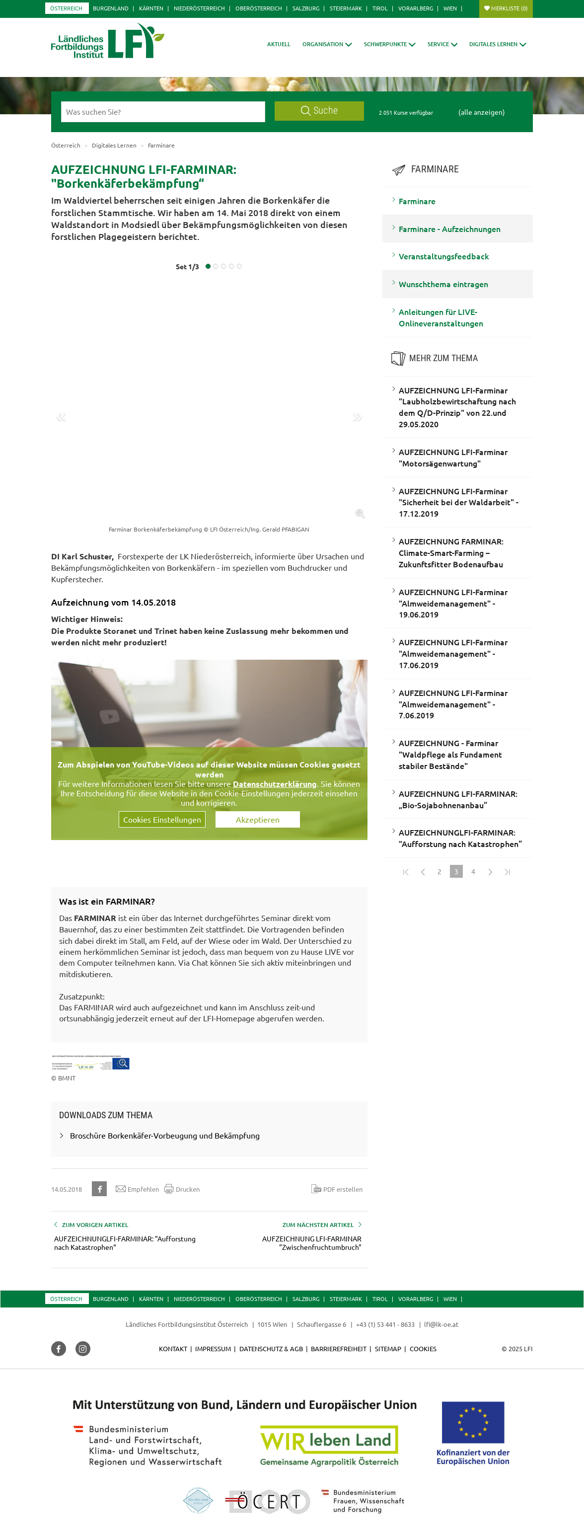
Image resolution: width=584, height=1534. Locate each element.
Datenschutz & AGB (271, 1348)
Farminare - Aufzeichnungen (450, 228)
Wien (450, 8)
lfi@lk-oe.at (441, 1324)
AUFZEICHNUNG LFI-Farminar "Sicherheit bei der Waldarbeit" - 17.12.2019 (458, 502)
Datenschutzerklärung (275, 783)
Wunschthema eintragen (443, 283)
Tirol (380, 8)
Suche (319, 110)
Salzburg (305, 8)
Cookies (423, 1348)
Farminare (417, 200)
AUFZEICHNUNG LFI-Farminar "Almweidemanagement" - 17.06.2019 (453, 653)
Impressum (213, 1348)
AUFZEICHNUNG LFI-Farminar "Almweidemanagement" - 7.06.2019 (453, 704)
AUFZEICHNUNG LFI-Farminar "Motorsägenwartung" (453, 457)
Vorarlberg (415, 8)
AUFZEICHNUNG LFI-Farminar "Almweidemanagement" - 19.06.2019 (453, 603)
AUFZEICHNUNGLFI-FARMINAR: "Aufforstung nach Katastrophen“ (460, 838)
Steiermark (346, 8)
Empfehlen (137, 1189)
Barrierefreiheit (338, 1348)
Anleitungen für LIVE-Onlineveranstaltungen (441, 317)
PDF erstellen (337, 1189)
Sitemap (388, 1348)
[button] (327, 44)
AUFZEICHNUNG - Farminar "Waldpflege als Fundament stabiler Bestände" (450, 754)
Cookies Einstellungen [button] (162, 819)
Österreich (66, 8)
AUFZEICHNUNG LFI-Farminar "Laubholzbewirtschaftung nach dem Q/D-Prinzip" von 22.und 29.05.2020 (457, 407)
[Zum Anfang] (405, 871)
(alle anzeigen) (481, 111)
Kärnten (151, 8)
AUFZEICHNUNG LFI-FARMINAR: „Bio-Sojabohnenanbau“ (458, 799)
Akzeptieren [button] (258, 819)
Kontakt (173, 1348)
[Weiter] (490, 871)
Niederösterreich (199, 8)
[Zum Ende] (507, 871)
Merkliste (509, 8)
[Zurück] (422, 871)
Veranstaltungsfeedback (444, 255)
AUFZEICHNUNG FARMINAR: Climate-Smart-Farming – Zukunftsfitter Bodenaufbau (451, 552)
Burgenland (111, 8)
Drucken (182, 1189)
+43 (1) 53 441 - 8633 (385, 1324)
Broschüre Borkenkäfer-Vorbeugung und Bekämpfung (165, 1135)
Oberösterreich (258, 8)
